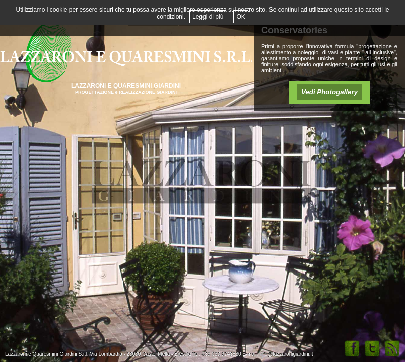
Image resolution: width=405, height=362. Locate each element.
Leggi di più (207, 16)
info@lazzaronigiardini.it (286, 354)
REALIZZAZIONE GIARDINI (148, 92)
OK (240, 16)
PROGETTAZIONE (95, 92)
